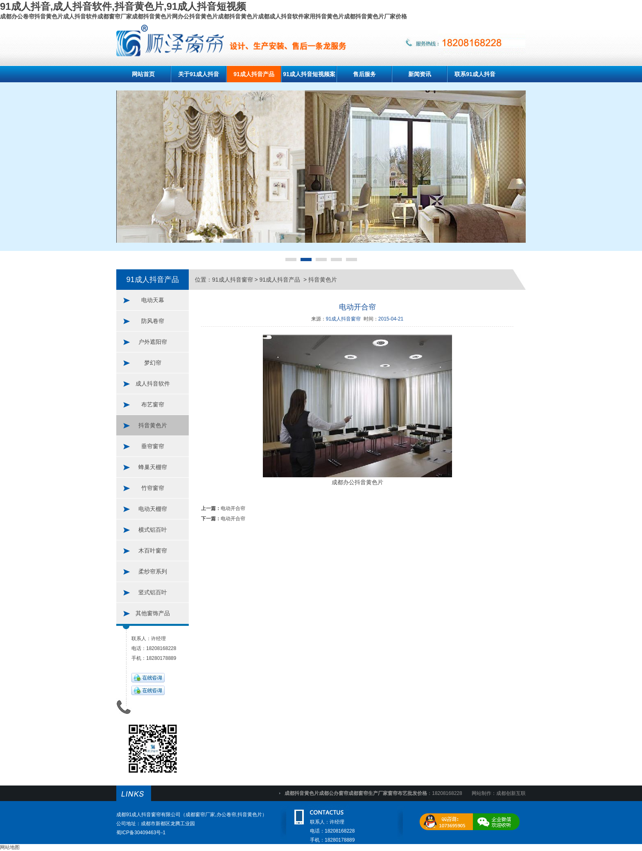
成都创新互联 (511, 793)
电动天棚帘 (152, 509)
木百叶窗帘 (152, 550)
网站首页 (143, 74)
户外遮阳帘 (152, 342)
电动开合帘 (233, 508)
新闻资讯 (419, 74)
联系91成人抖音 (474, 74)
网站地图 (10, 847)
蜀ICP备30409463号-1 (140, 832)
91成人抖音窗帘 (232, 279)
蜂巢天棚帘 (152, 467)
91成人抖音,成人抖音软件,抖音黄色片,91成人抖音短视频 (123, 6)
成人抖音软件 (153, 383)
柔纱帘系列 (152, 571)
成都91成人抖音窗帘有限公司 (148, 814)
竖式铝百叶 (152, 592)
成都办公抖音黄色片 (357, 482)
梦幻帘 (152, 362)
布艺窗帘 (152, 404)
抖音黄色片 (152, 425)
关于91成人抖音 (198, 74)
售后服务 (364, 74)
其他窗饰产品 (153, 613)
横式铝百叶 (152, 529)
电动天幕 (152, 300)
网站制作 (481, 793)
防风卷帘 (152, 321)
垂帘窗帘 (152, 446)
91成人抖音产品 (253, 74)
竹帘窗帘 (152, 488)
